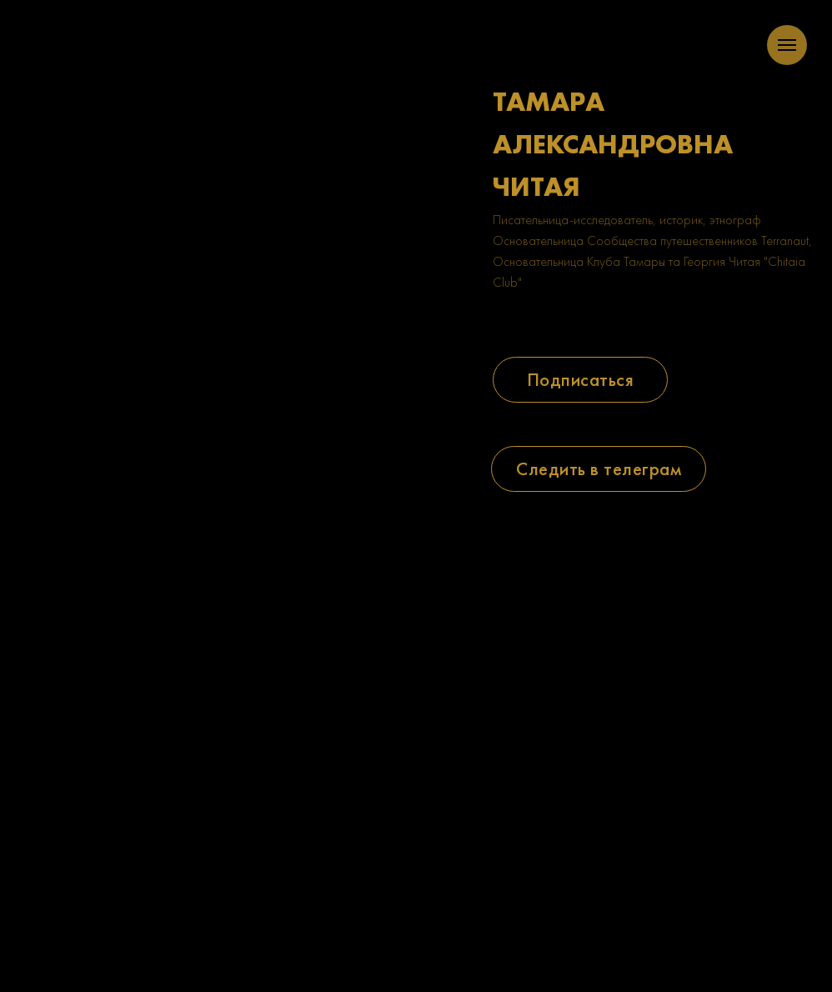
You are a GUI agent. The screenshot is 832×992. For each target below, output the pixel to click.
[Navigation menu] (787, 45)
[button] (580, 380)
